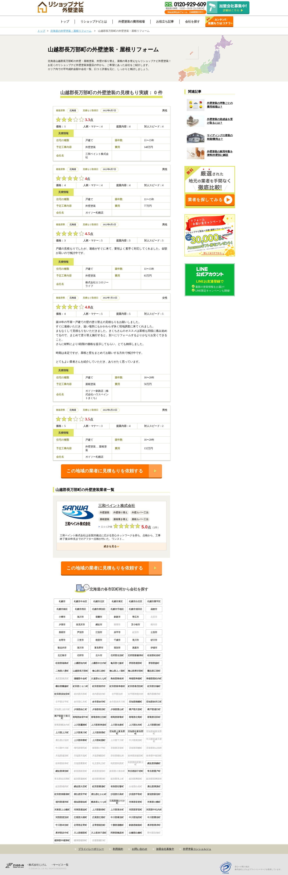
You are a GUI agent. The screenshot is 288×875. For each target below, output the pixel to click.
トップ (41, 30)
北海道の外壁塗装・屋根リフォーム (70, 30)
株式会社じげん (38, 864)
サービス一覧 (61, 864)
